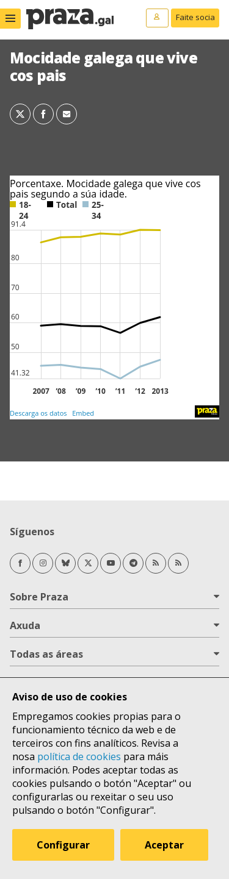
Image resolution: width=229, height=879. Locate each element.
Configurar (63, 845)
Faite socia (195, 17)
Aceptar (164, 845)
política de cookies (79, 756)
